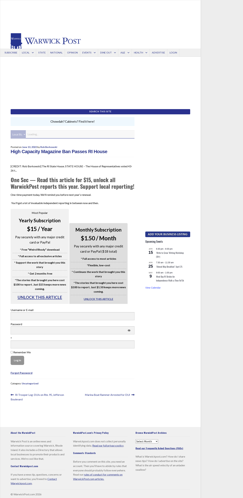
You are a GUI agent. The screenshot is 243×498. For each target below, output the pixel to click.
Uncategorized (30, 382)
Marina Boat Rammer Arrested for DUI (107, 393)
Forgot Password (21, 371)
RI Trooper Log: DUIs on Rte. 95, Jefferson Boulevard (37, 395)
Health (138, 52)
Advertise (158, 52)
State (42, 52)
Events (86, 52)
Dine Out (106, 52)
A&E (122, 52)
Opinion (72, 52)
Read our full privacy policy (108, 444)
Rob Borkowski (48, 145)
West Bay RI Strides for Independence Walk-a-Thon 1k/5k (170, 277)
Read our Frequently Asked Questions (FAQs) (159, 447)
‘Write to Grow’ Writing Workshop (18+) (170, 253)
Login (173, 52)
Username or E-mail (22, 308)
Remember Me (21, 351)
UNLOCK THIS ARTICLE (40, 296)
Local (26, 52)
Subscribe (11, 52)
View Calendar (153, 286)
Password (16, 322)
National (56, 52)
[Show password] (129, 329)
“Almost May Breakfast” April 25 (169, 265)
